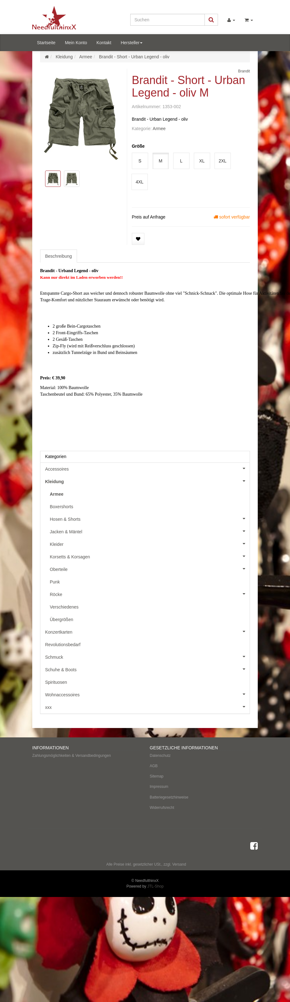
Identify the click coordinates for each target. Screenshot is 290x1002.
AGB (154, 766)
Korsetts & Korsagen (150, 556)
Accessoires (147, 468)
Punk (55, 581)
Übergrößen (61, 619)
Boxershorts (61, 506)
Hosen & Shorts (150, 518)
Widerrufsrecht (162, 807)
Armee (159, 128)
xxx (147, 706)
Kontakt (103, 42)
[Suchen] (167, 20)
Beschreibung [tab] (58, 256)
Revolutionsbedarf (62, 644)
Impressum (159, 786)
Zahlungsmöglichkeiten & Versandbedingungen (71, 755)
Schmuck (147, 656)
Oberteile (150, 568)
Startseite (46, 42)
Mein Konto (76, 42)
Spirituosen (56, 682)
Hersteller (131, 42)
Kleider (150, 543)
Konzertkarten (147, 631)
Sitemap (156, 776)
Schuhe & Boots (147, 669)
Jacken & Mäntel (150, 531)
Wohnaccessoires (147, 694)
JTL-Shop (155, 886)
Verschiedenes (64, 606)
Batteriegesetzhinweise (169, 797)
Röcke (150, 593)
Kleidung (147, 481)
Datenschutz (160, 755)
